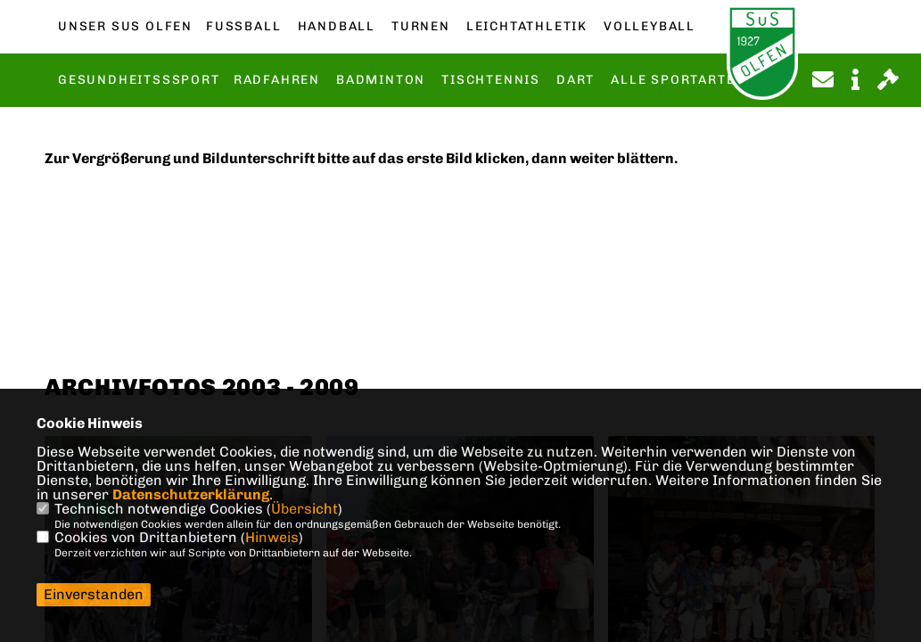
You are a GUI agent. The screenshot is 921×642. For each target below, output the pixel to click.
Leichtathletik (527, 27)
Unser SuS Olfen (125, 27)
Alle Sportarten (678, 80)
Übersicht (304, 508)
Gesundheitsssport (139, 80)
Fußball (243, 27)
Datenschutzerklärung (190, 494)
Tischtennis (490, 80)
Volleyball (649, 27)
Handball (336, 27)
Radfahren (277, 80)
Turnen (420, 27)
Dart (575, 80)
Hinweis (272, 537)
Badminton (380, 80)
